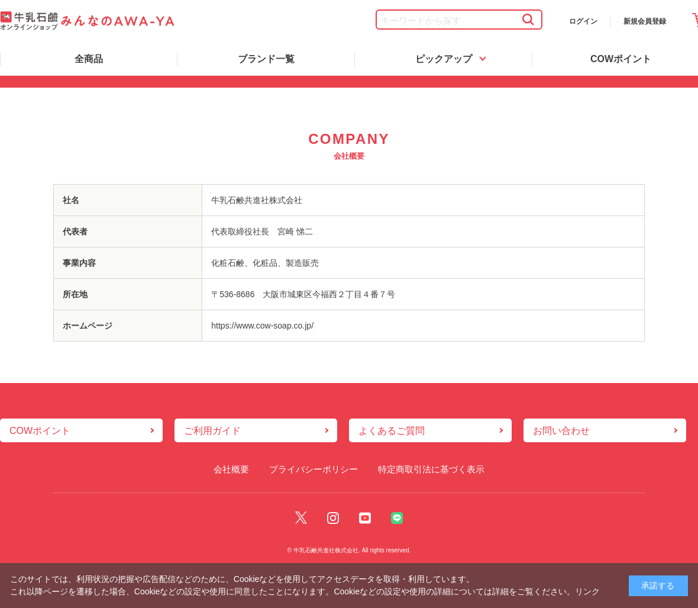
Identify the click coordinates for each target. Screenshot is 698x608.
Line (397, 518)
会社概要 (231, 469)
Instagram (333, 518)
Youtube (365, 518)
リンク (587, 591)
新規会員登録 (644, 21)
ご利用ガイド (212, 431)
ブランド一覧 (266, 59)
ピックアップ (443, 59)
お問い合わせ (561, 431)
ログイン (583, 21)
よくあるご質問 (391, 431)
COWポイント (39, 431)
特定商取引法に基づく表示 (431, 469)
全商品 (89, 59)
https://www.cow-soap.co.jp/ (262, 325)
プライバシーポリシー (313, 469)
